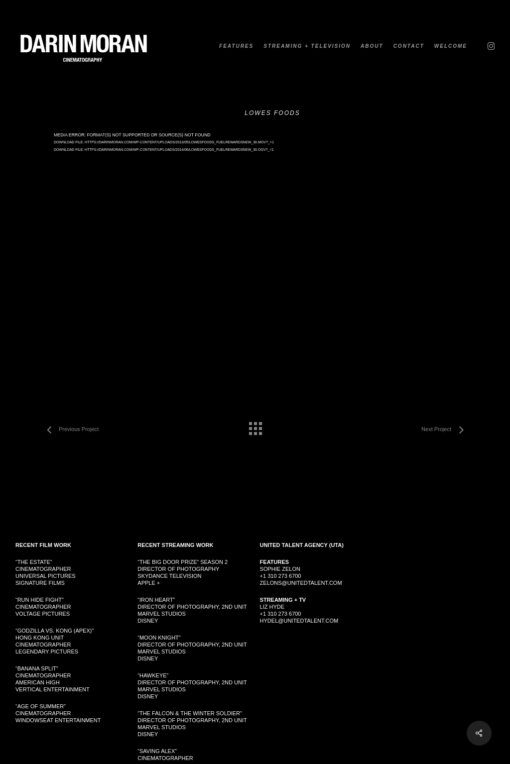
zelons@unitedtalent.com (301, 583)
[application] (255, 248)
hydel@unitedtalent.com (299, 621)
